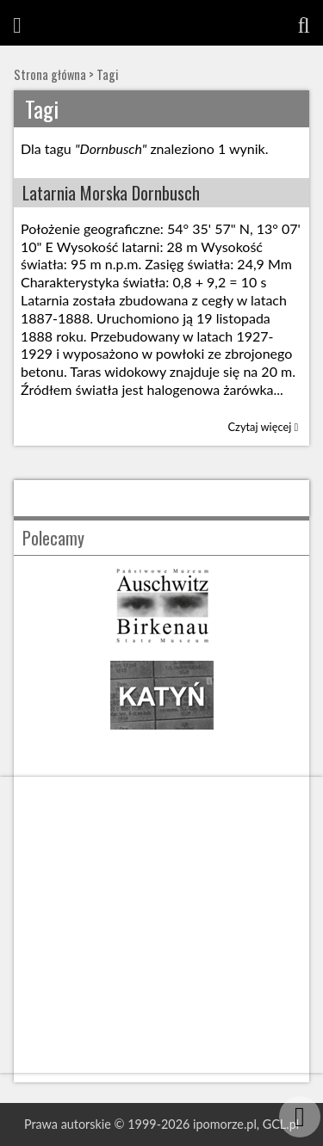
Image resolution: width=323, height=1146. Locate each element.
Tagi (107, 74)
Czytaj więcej (263, 427)
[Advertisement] (161, 925)
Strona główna (50, 74)
